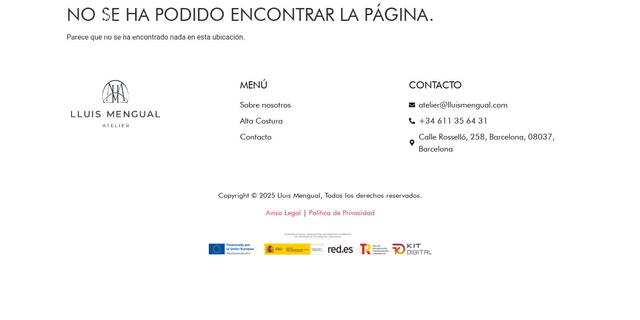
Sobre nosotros (399, 26)
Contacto (539, 26)
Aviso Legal (283, 212)
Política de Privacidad (342, 212)
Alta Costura (475, 26)
